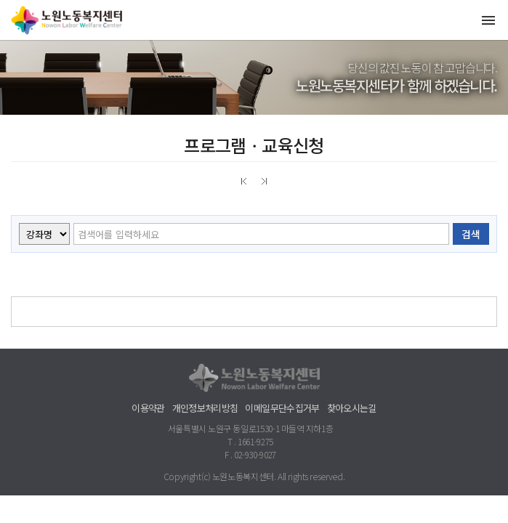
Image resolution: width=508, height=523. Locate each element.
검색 (470, 234)
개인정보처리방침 (205, 408)
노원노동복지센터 (69, 20)
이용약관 (148, 408)
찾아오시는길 (351, 408)
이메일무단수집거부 (282, 408)
